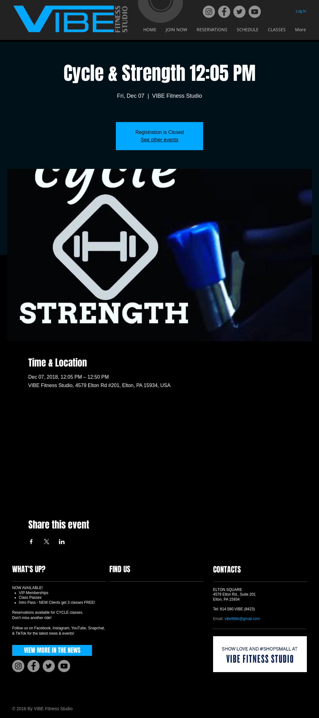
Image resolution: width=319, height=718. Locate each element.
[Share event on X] (47, 541)
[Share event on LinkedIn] (62, 541)
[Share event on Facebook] (31, 541)
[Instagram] (209, 12)
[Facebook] (224, 12)
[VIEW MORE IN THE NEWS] (52, 650)
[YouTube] (255, 12)
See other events (160, 139)
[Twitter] (239, 12)
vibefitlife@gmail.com (242, 619)
